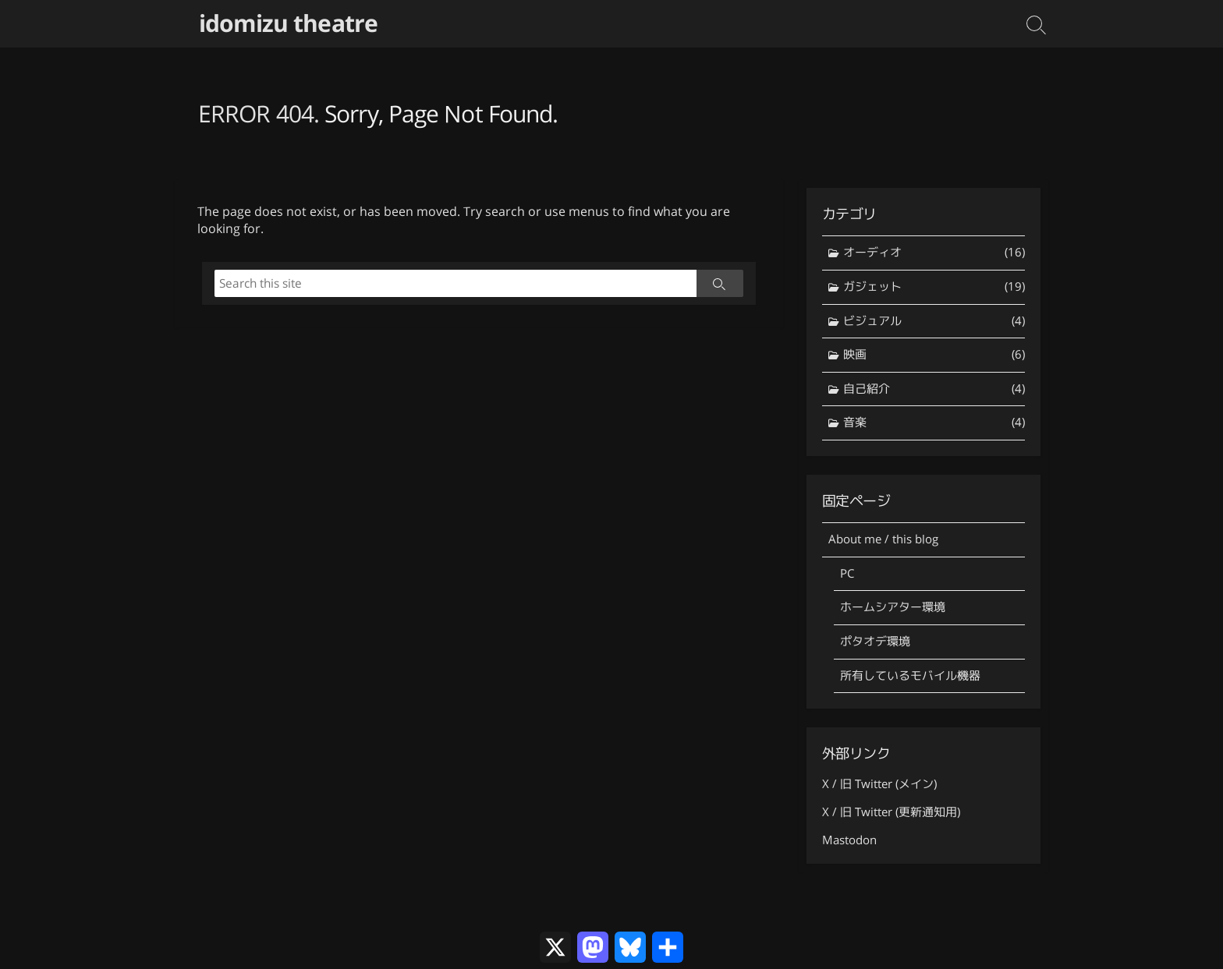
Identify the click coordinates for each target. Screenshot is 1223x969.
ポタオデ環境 (875, 641)
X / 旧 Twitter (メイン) (879, 784)
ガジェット (934, 287)
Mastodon (849, 840)
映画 (934, 355)
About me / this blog (883, 539)
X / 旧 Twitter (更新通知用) (891, 812)
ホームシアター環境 (892, 607)
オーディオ (934, 253)
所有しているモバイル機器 (910, 675)
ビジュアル (934, 322)
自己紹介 (934, 389)
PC (847, 573)
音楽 (934, 423)
